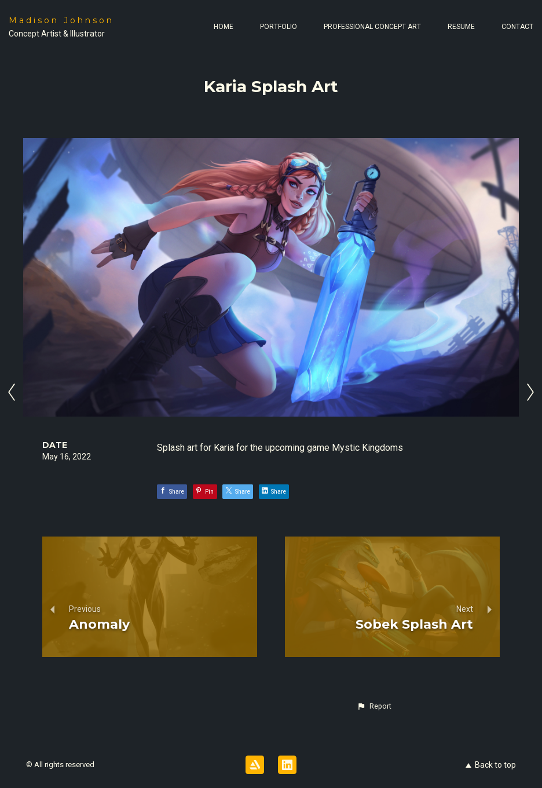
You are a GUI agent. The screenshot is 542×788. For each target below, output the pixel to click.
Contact (517, 27)
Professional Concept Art (372, 27)
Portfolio (278, 27)
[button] (374, 706)
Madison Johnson (61, 20)
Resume (461, 27)
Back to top (491, 764)
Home (223, 27)
